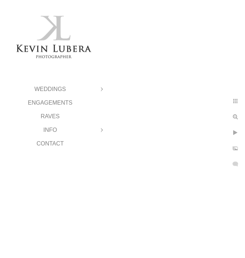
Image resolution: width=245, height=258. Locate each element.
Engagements (50, 103)
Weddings (50, 89)
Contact (50, 143)
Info (50, 130)
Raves (49, 116)
